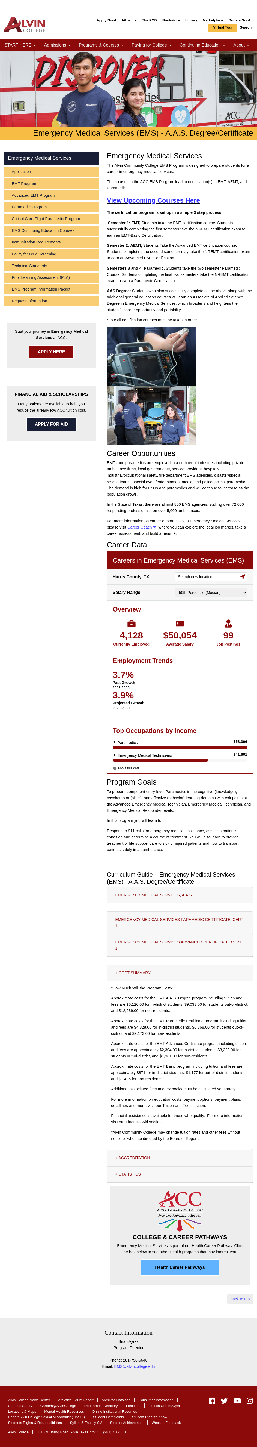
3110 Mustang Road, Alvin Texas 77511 (68, 1432)
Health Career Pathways (180, 1267)
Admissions (59, 45)
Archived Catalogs (116, 1400)
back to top (240, 1299)
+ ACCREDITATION (132, 1158)
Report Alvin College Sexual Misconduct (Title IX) (46, 1417)
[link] (34, 45)
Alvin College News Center (29, 1400)
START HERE (22, 45)
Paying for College (153, 45)
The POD (149, 20)
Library (191, 20)
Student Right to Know (149, 1417)
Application (21, 171)
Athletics (129, 20)
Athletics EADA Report (76, 1400)
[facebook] (212, 1402)
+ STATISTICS (128, 1174)
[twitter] (224, 1402)
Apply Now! (106, 20)
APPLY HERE (51, 352)
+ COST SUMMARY (133, 973)
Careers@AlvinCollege (58, 1406)
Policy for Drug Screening (34, 254)
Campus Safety (20, 1406)
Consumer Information (156, 1400)
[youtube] (237, 1402)
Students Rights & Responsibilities (35, 1423)
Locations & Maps (22, 1411)
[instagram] (248, 1402)
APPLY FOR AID (51, 424)
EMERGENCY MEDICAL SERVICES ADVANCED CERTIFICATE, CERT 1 (178, 945)
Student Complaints (108, 1417)
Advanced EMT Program (33, 195)
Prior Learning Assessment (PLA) (41, 277)
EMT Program (24, 183)
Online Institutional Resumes (114, 1411)
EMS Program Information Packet (41, 289)
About (243, 45)
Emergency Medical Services (39, 158)
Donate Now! (239, 20)
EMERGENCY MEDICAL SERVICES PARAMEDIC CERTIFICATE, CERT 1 (179, 922)
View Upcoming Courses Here (153, 200)
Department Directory (101, 1406)
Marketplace (213, 20)
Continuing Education (204, 45)
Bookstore (171, 20)
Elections (133, 1406)
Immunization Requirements (36, 242)
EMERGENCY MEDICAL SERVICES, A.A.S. (154, 895)
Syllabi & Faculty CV (86, 1423)
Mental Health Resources (64, 1411)
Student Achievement (127, 1423)
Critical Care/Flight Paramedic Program (46, 219)
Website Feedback (166, 1423)
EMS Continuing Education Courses (43, 230)
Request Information (29, 301)
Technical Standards (29, 266)
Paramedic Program (29, 207)
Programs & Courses (103, 45)
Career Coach (139, 527)
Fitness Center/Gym (164, 1406)
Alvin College (18, 1432)
